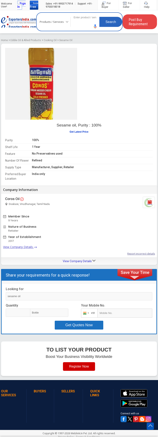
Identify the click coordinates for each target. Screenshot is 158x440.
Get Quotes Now (79, 325)
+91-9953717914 (59, 3)
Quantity (12, 305)
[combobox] (88, 313)
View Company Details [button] (79, 261)
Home (4, 40)
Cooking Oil (50, 40)
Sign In (21, 5)
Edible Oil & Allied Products (25, 40)
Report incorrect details (141, 253)
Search (111, 22)
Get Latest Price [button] (79, 131)
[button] (95, 26)
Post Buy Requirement (138, 21)
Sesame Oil (65, 40)
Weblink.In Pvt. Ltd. (81, 433)
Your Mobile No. (93, 305)
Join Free (34, 5)
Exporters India (18, 22)
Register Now (79, 366)
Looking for (15, 289)
